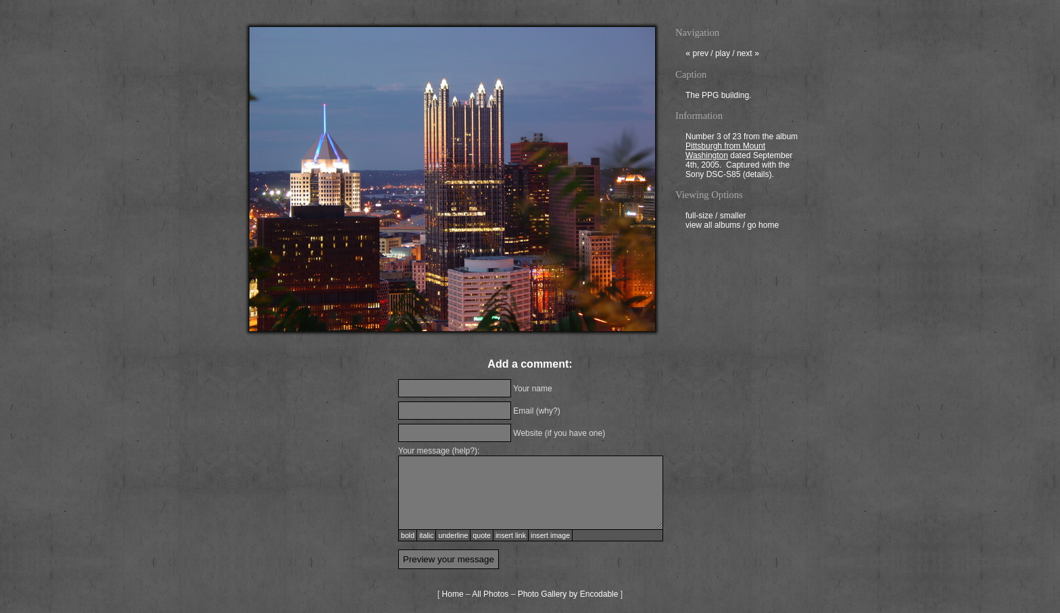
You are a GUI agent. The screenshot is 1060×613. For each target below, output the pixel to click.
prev (696, 54)
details (757, 175)
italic (426, 535)
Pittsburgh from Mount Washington (725, 152)
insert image (550, 535)
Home (453, 594)
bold (407, 535)
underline (453, 535)
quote (482, 535)
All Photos (490, 594)
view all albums (712, 226)
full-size (699, 217)
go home (763, 226)
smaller (733, 217)
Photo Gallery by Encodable (568, 594)
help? (465, 451)
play (722, 54)
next (748, 54)
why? (548, 411)
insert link (511, 535)
